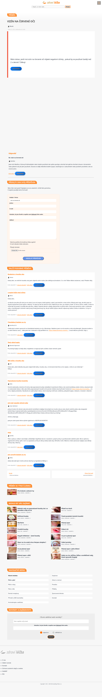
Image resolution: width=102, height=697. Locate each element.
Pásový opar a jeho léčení (70, 549)
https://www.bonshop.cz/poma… (58, 330)
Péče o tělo (11, 589)
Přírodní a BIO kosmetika (15, 598)
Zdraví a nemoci (57, 580)
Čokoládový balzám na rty (17, 322)
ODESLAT (51, 636)
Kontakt (54, 598)
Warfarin (21, 523)
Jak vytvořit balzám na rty (17, 455)
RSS (3, 674)
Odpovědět (16, 68)
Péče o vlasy (11, 584)
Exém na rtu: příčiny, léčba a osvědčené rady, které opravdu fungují (77, 556)
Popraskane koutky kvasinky (18, 381)
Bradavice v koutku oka (16, 274)
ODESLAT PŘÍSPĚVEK (33, 258)
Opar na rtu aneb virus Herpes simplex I (32, 542)
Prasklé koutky (23, 529)
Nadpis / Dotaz (13, 197)
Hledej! (68, 7)
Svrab (10, 473)
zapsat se (45, 632)
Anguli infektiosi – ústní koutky (29, 536)
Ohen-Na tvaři (89, 473)
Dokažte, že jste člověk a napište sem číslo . (26, 214)
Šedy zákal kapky (14, 342)
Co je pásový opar (24, 549)
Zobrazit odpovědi (21, 285)
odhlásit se (58, 632)
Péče (9, 433)
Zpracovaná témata (58, 593)
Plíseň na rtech (66, 508)
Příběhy (54, 589)
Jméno (11, 203)
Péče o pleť (11, 580)
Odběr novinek (6, 663)
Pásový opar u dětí (24, 555)
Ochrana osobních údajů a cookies (12, 668)
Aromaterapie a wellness (15, 602)
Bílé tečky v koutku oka (16, 361)
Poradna (54, 584)
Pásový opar (65, 523)
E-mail (11, 208)
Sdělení (11, 220)
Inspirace (55, 575)
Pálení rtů (64, 529)
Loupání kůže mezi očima (16, 292)
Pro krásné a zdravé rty (26, 491)
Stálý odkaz (11, 173)
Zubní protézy (66, 542)
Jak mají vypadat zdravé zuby (18, 403)
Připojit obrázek (15, 247)
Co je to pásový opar (68, 536)
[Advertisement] (51, 42)
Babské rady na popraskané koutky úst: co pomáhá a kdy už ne (33, 509)
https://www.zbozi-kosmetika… (81, 389)
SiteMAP (4, 671)
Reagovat (20, 173)
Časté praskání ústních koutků (72, 516)
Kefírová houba (23, 516)
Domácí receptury (13, 593)
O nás (4, 660)
